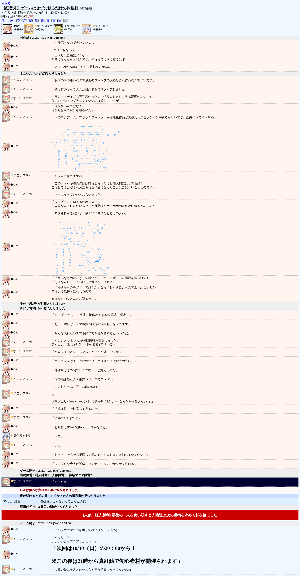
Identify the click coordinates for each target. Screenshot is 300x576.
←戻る (6, 3)
